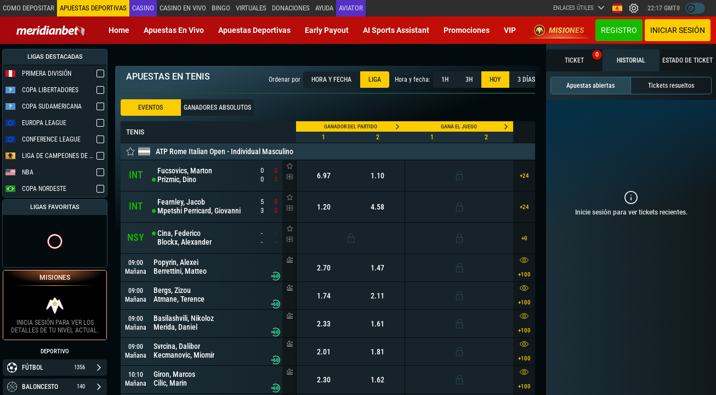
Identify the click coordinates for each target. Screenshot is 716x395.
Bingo (221, 8)
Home (119, 30)
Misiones (559, 30)
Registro (619, 30)
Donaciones (291, 8)
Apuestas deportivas (254, 30)
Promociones (467, 30)
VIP (510, 30)
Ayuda (324, 8)
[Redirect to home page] (52, 30)
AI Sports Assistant (396, 30)
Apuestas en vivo (174, 30)
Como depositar (28, 8)
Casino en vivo (183, 8)
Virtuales (251, 8)
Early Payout (327, 30)
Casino (143, 8)
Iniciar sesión (677, 30)
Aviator (351, 8)
